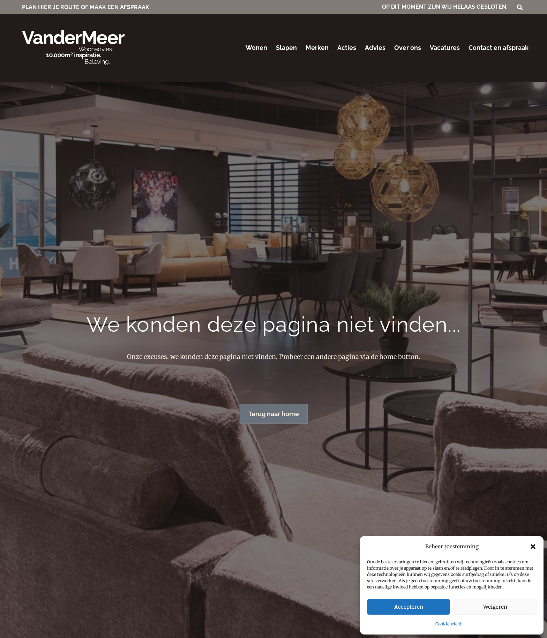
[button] (533, 546)
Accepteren (408, 606)
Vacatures (445, 47)
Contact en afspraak (499, 47)
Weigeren (495, 606)
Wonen (256, 47)
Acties (346, 47)
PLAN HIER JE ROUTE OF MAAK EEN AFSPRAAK (85, 7)
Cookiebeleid (448, 623)
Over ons (407, 47)
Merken (317, 47)
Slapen (286, 47)
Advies (375, 47)
